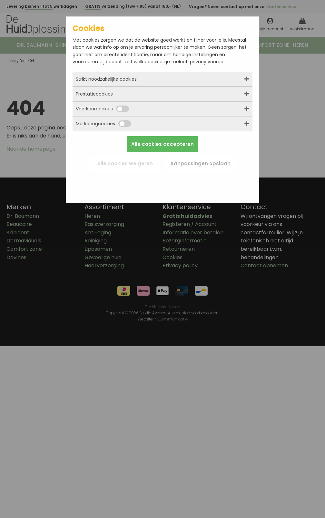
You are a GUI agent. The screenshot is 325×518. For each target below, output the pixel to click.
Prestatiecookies (94, 94)
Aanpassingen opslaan (200, 163)
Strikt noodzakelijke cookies (106, 79)
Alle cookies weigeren (125, 163)
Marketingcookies (103, 123)
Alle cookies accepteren (162, 144)
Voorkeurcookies (102, 109)
